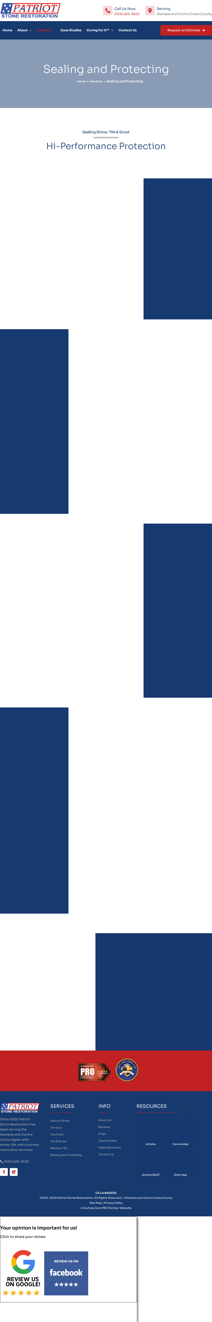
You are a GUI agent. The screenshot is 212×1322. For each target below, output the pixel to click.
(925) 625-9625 (126, 14)
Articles (150, 1144)
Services (46, 30)
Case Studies (71, 30)
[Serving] (150, 10)
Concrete (56, 1134)
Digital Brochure (109, 1147)
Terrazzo (56, 1127)
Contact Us (128, 30)
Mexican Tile (58, 1148)
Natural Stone (60, 1120)
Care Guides (180, 1144)
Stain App (180, 1174)
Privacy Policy (113, 1203)
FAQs (102, 1134)
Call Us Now (125, 9)
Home (7, 30)
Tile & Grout (58, 1141)
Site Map (95, 1203)
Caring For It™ (100, 30)
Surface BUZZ (150, 1174)
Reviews (104, 1127)
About (24, 30)
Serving (163, 9)
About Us (104, 1120)
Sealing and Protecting (66, 1155)
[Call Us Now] (107, 10)
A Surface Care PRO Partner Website (106, 1208)
